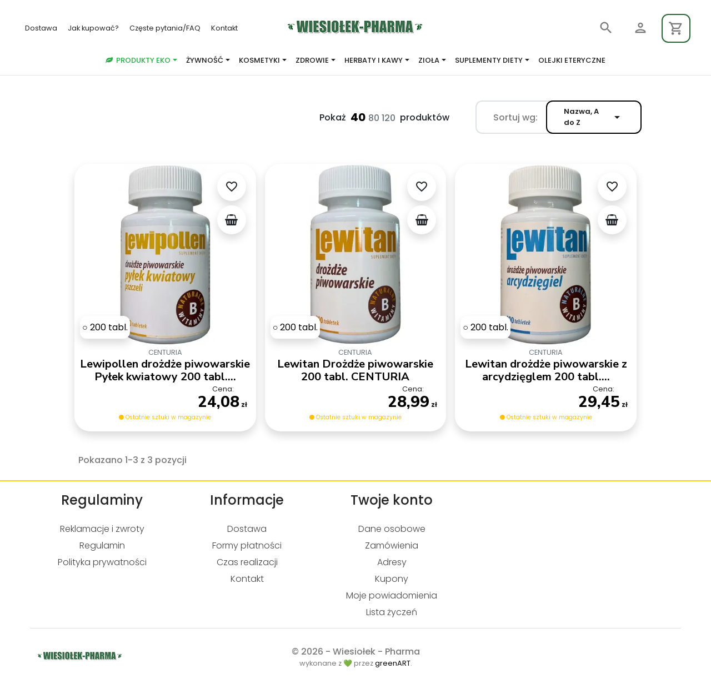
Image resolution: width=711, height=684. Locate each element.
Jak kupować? (94, 28)
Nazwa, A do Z (594, 117)
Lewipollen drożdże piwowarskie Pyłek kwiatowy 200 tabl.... (165, 370)
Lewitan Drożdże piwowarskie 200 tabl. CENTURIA (355, 370)
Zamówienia (391, 545)
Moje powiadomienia (391, 595)
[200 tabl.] (105, 327)
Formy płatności (247, 545)
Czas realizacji (247, 562)
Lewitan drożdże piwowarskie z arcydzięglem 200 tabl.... (546, 370)
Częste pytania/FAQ (165, 28)
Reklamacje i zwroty (102, 528)
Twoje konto (392, 500)
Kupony (391, 578)
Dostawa (42, 28)
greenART (392, 663)
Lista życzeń (391, 612)
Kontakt (224, 28)
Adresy (392, 562)
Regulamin (102, 545)
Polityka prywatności (102, 562)
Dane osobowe (391, 528)
